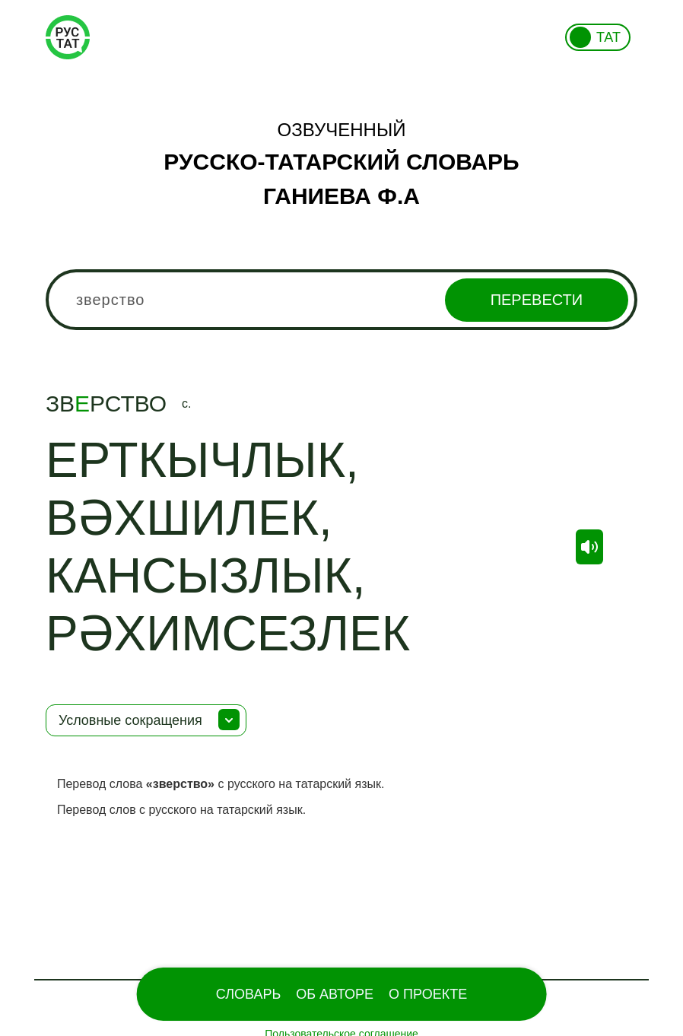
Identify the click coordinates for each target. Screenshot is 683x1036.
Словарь (248, 994)
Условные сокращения (130, 720)
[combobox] (341, 299)
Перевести (537, 299)
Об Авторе (334, 994)
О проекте (428, 994)
